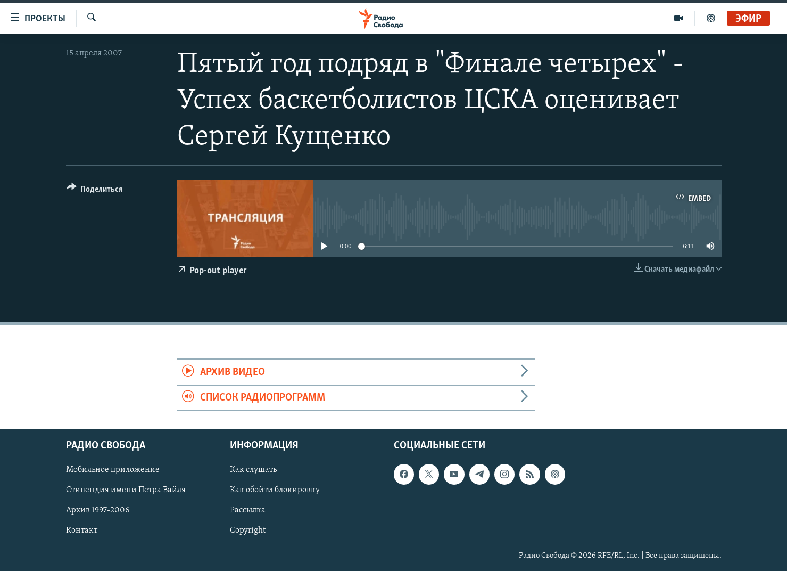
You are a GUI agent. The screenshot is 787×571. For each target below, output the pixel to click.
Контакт (81, 530)
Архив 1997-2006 (97, 510)
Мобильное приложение (113, 470)
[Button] (95, 191)
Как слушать (253, 470)
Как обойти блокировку (275, 490)
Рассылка (248, 510)
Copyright (248, 530)
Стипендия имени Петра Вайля (126, 490)
